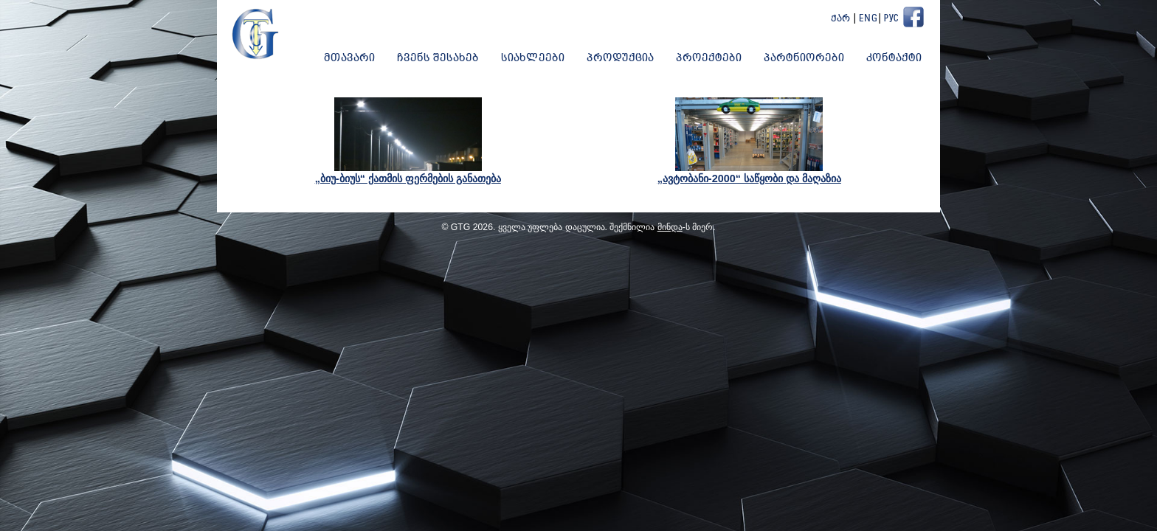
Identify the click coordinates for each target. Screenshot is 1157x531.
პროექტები (709, 58)
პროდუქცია (620, 58)
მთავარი (349, 58)
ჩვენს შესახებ (438, 58)
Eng (868, 18)
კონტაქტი (894, 58)
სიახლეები (532, 58)
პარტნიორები (804, 58)
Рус (891, 18)
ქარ (841, 18)
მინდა (670, 227)
